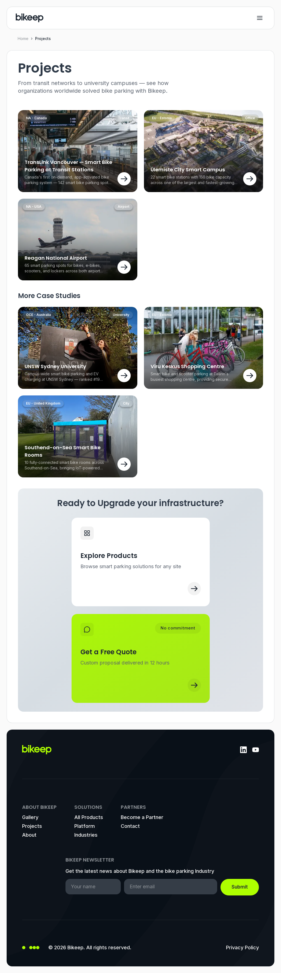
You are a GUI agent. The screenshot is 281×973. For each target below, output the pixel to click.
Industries (86, 835)
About (29, 835)
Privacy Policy (242, 947)
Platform (84, 826)
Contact (130, 826)
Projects (32, 826)
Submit (240, 887)
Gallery (30, 817)
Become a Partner (142, 817)
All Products (88, 817)
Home (23, 38)
